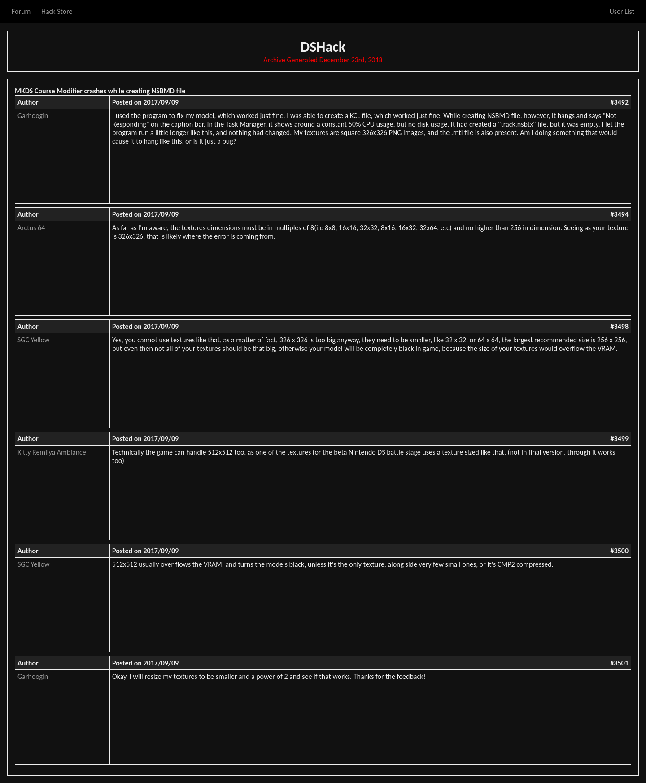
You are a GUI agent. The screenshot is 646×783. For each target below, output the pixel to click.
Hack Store (57, 11)
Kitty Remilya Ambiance (51, 452)
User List (621, 11)
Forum (21, 11)
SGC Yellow (33, 340)
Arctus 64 (31, 227)
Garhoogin (32, 115)
